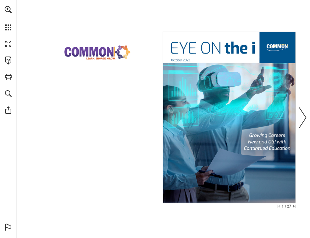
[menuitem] (8, 18)
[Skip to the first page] (279, 206)
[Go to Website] (278, 47)
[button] (8, 9)
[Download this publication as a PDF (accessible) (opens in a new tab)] (8, 60)
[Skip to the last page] (294, 206)
